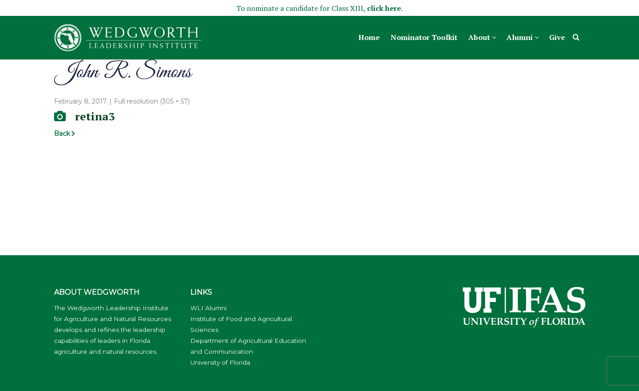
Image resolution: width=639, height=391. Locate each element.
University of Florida (220, 362)
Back (62, 133)
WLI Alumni (208, 308)
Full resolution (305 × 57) (152, 101)
